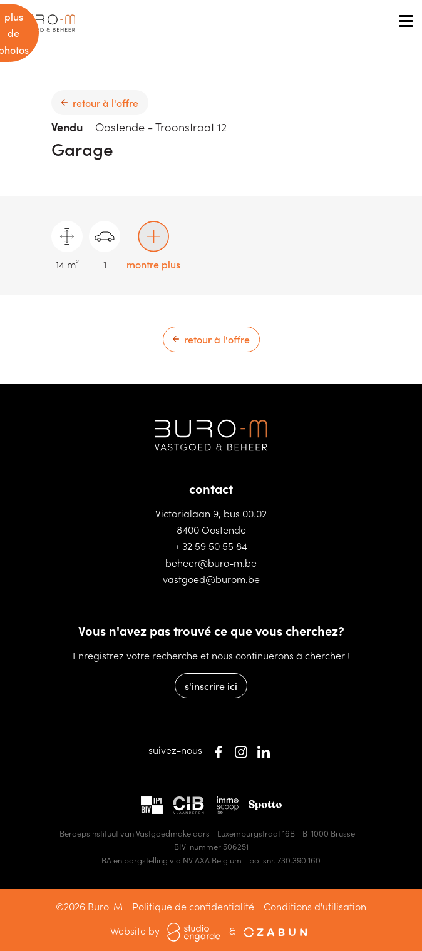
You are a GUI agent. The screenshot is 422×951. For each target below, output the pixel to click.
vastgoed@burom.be (211, 579)
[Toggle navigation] (405, 22)
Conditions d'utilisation (315, 906)
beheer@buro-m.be (211, 562)
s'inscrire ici (211, 686)
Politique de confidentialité (193, 906)
